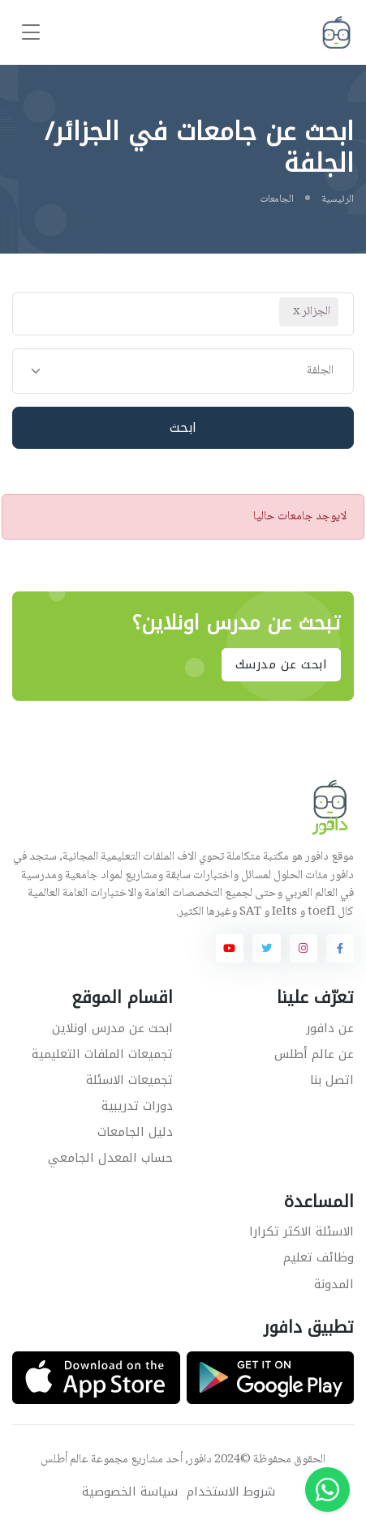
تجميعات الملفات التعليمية (102, 1054)
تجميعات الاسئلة (129, 1080)
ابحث (183, 427)
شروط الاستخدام (231, 1492)
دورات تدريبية (137, 1106)
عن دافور (330, 1028)
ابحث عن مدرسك (281, 665)
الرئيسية (337, 199)
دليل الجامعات (135, 1131)
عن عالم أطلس (314, 1054)
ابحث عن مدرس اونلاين (112, 1028)
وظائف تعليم (318, 1257)
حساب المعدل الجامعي (110, 1157)
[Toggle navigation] (31, 33)
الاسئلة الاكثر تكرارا (301, 1231)
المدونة (334, 1284)
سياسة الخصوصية (130, 1492)
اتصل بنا (332, 1080)
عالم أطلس (64, 1459)
